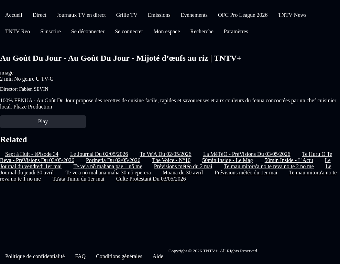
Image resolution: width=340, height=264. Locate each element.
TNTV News (292, 15)
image (6, 73)
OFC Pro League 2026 (242, 15)
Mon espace (166, 31)
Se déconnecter (88, 31)
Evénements (194, 15)
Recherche (201, 31)
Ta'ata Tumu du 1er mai (79, 179)
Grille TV (127, 15)
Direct (39, 15)
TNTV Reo (17, 31)
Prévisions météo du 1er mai (246, 172)
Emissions (159, 15)
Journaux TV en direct (81, 15)
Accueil (13, 15)
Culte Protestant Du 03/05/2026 (151, 179)
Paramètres (236, 31)
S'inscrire (50, 31)
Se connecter (129, 31)
